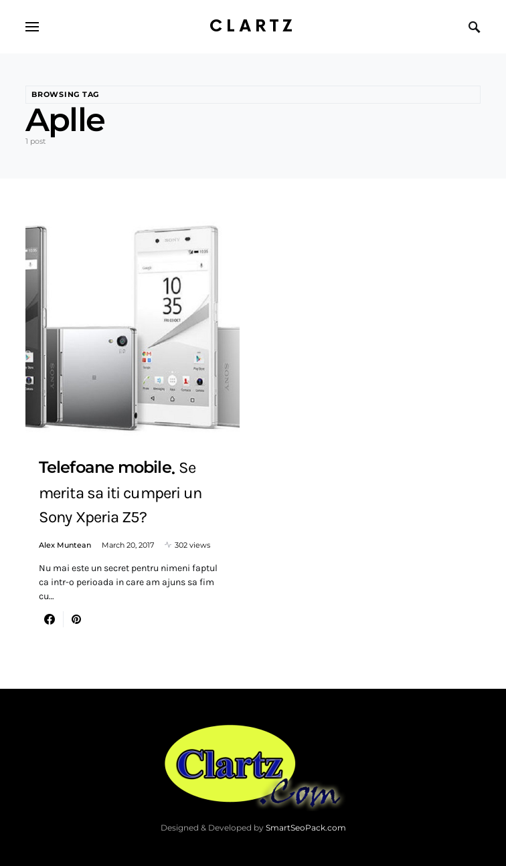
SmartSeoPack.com (306, 828)
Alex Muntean (65, 545)
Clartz (253, 26)
